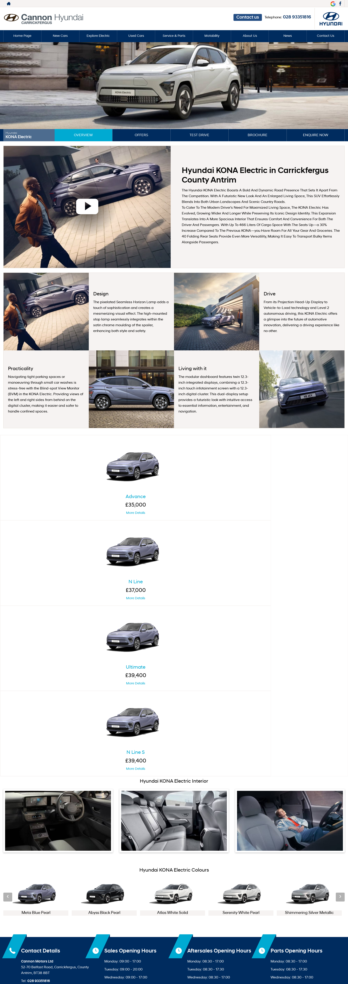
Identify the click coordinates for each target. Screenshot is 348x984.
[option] (35, 636)
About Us (249, 36)
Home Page (22, 36)
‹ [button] (8, 636)
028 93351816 (314, 3)
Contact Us (326, 36)
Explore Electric (98, 36)
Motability (212, 36)
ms (165, 914)
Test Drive (199, 135)
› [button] (340, 636)
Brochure (257, 135)
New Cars (60, 36)
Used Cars (136, 36)
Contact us (262, 4)
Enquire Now (315, 135)
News (287, 36)
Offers (141, 135)
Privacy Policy (180, 914)
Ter (160, 914)
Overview (83, 135)
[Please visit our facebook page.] (340, 3)
